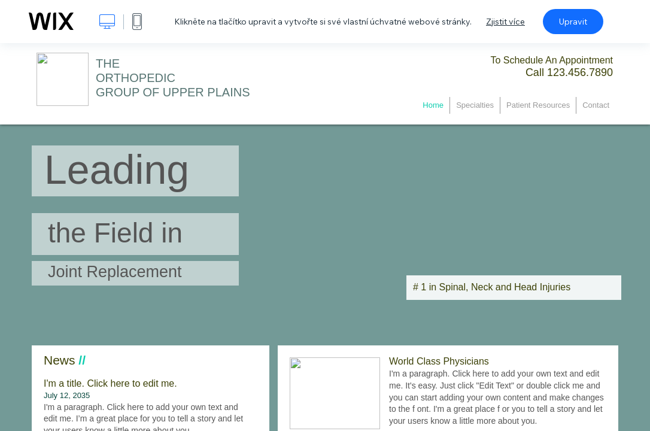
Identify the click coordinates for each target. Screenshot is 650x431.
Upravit (573, 21)
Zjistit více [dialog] (505, 21)
